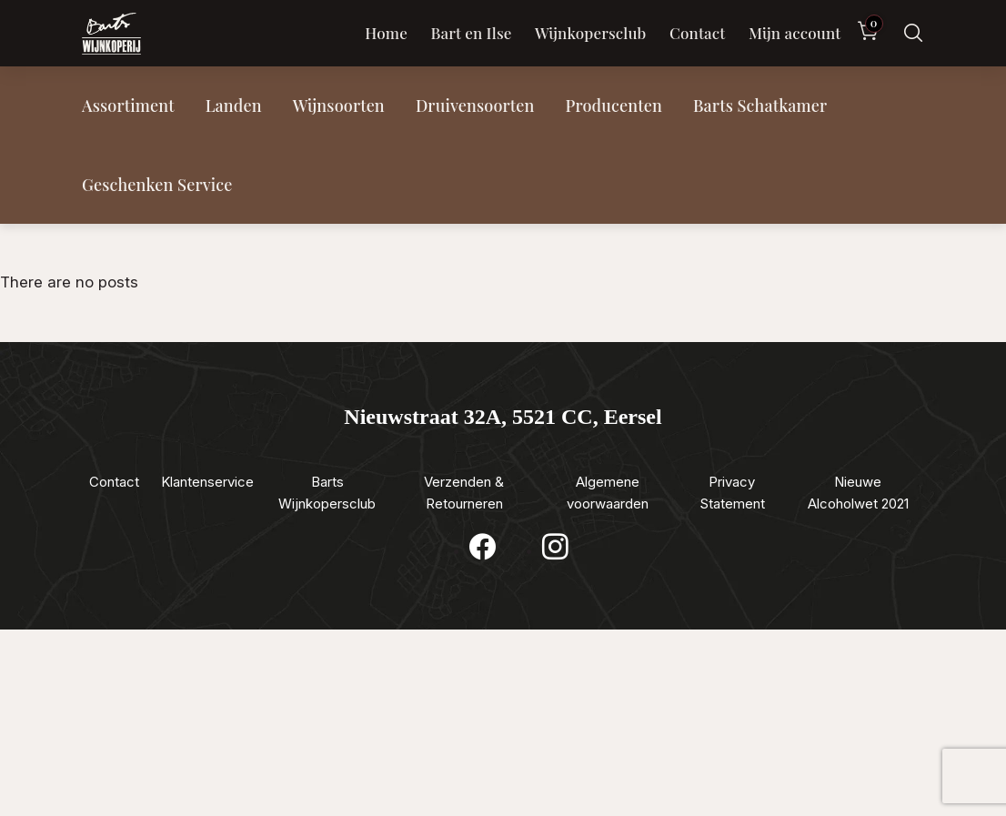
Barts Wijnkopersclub (327, 492)
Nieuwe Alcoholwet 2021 (858, 492)
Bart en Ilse (470, 33)
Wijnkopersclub (591, 33)
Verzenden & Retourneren (464, 492)
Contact (697, 33)
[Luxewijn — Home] (111, 34)
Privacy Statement (732, 492)
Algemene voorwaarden (608, 492)
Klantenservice (207, 481)
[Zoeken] (913, 33)
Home (386, 33)
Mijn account (795, 33)
